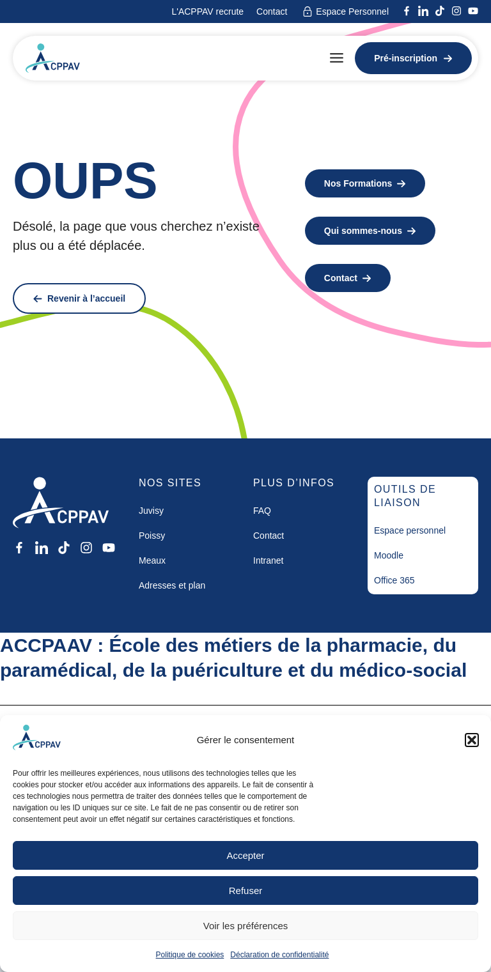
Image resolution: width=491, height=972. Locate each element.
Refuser (246, 890)
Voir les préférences (245, 925)
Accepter (245, 855)
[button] (471, 740)
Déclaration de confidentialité (279, 954)
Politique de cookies (190, 954)
